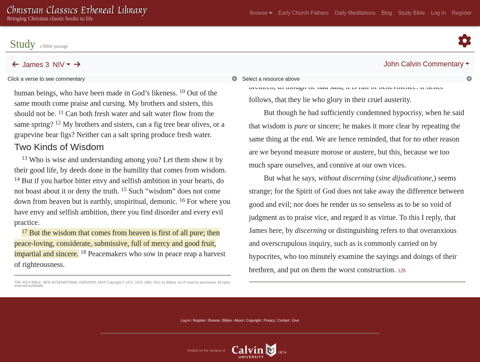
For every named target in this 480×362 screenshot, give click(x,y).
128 (402, 270)
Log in (185, 320)
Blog (386, 13)
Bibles (227, 320)
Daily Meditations (355, 13)
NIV (59, 65)
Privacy (269, 320)
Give (295, 320)
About (238, 320)
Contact (283, 320)
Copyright (253, 320)
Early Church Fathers (303, 13)
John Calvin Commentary (423, 64)
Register (462, 13)
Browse (261, 13)
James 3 (35, 65)
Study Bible (411, 13)
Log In (438, 13)
